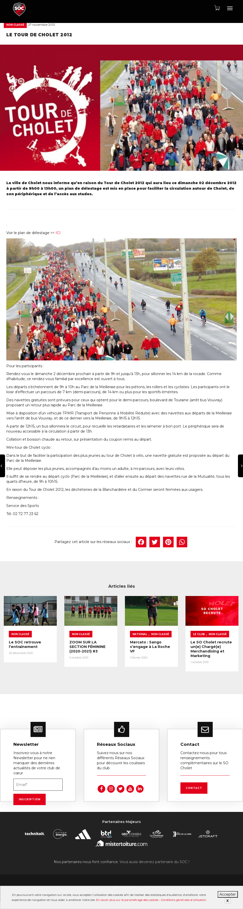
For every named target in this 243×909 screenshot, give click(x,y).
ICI (58, 233)
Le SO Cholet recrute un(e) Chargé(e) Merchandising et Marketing (211, 649)
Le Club (199, 634)
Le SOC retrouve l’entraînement (25, 644)
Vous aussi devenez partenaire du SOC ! (154, 862)
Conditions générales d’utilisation (183, 900)
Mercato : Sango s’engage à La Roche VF (150, 647)
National (139, 634)
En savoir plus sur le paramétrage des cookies (127, 900)
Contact (194, 788)
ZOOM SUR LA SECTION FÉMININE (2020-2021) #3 (87, 647)
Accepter (228, 894)
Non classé (15, 24)
